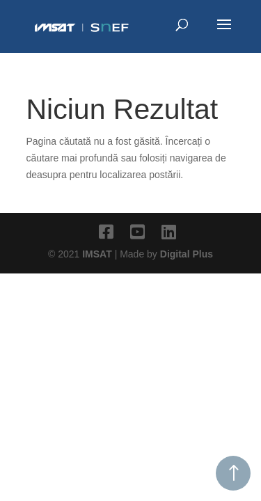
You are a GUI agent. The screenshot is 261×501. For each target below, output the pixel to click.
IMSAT (98, 254)
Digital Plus (186, 254)
